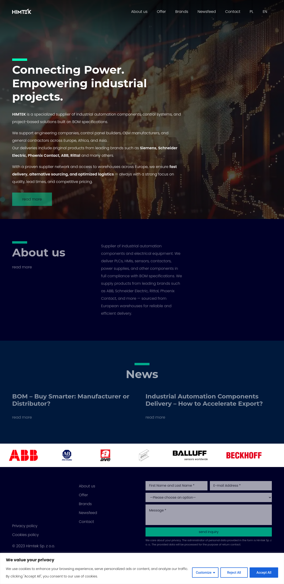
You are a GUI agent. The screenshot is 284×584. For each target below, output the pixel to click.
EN (265, 11)
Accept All (263, 572)
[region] (142, 568)
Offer (161, 11)
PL (251, 11)
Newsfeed (206, 11)
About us (139, 11)
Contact (232, 11)
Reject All (234, 572)
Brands (181, 11)
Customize (203, 572)
